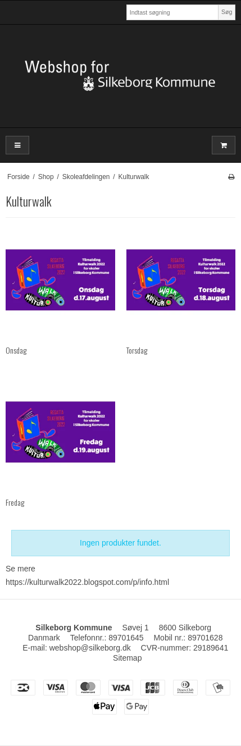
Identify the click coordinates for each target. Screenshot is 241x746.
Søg (226, 11)
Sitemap (127, 657)
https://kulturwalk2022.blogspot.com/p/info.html (87, 582)
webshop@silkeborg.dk (90, 647)
